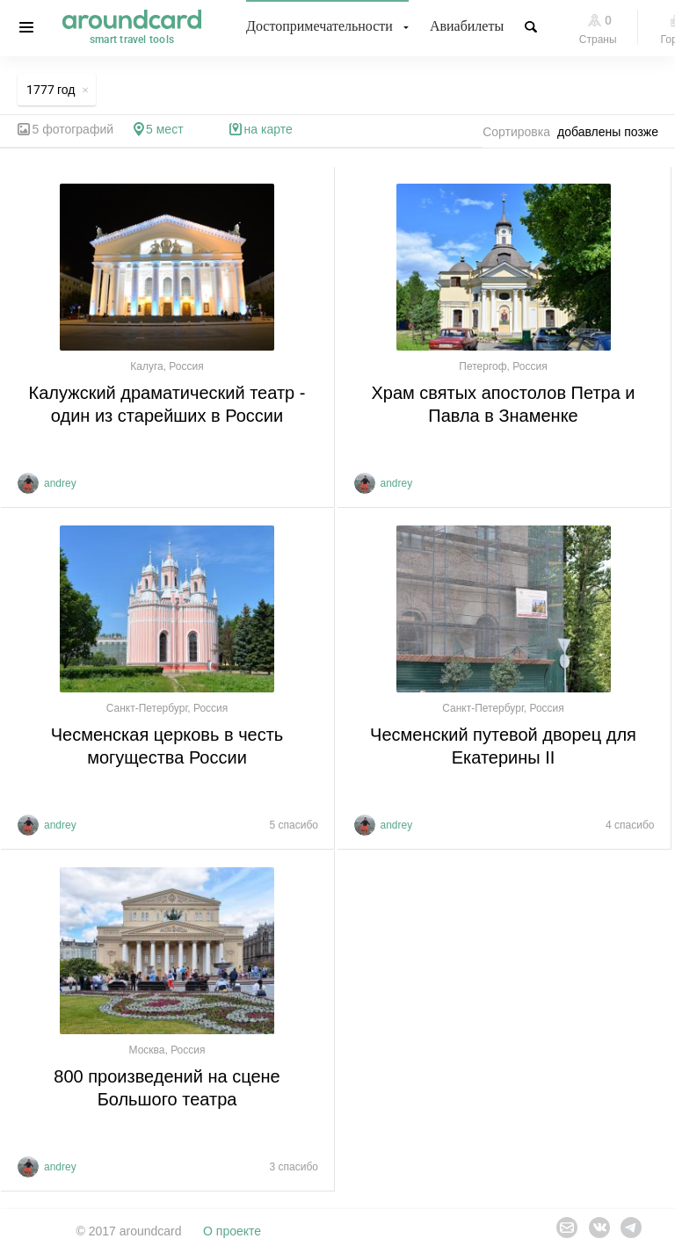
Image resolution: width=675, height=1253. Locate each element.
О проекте (232, 1231)
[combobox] (612, 132)
